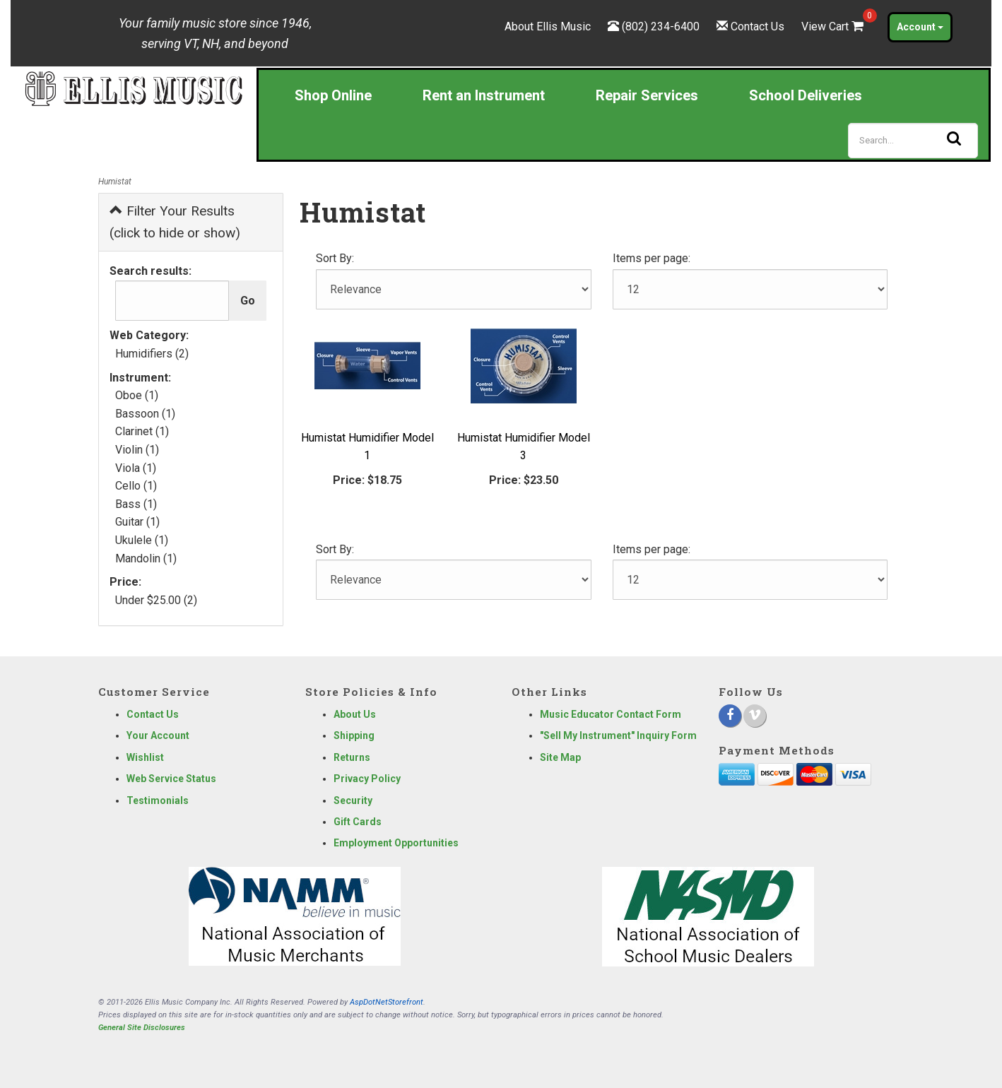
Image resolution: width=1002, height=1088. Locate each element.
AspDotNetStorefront (386, 1002)
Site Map (560, 757)
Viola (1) (135, 468)
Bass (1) (136, 504)
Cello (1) (136, 485)
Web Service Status (171, 778)
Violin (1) (137, 449)
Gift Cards (358, 821)
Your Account (157, 735)
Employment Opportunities (396, 842)
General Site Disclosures (141, 1027)
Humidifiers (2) (152, 353)
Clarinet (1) (142, 431)
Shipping (354, 735)
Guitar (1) (137, 521)
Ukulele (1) (141, 540)
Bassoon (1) (145, 413)
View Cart (833, 26)
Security (353, 800)
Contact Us (757, 26)
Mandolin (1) (146, 558)
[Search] (913, 140)
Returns (352, 757)
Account (920, 26)
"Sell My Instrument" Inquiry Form (618, 735)
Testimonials (157, 800)
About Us (355, 714)
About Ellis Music (548, 26)
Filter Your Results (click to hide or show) (175, 222)
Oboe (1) (136, 395)
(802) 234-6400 (661, 26)
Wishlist (145, 757)
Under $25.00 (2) (156, 600)
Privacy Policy (367, 778)
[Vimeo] (754, 715)
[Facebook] (730, 715)
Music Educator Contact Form (610, 714)
